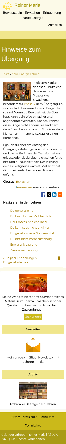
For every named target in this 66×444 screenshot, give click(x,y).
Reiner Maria (27, 5)
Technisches (33, 425)
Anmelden (55, 25)
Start (6, 74)
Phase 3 (29, 104)
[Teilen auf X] (49, 194)
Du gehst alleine (21, 210)
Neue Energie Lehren (25, 74)
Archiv (16, 417)
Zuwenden (33, 316)
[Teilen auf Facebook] (43, 194)
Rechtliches (47, 417)
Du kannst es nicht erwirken (30, 227)
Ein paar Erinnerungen (20, 258)
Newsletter (30, 417)
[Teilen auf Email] (60, 194)
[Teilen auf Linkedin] (54, 194)
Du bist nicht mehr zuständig (31, 239)
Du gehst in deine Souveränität (32, 233)
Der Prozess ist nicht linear (28, 222)
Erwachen (23, 181)
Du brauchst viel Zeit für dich (30, 216)
